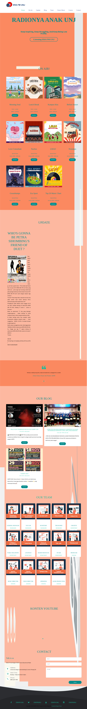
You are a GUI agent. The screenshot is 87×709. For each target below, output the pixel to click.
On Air (30, 10)
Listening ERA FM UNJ (43, 39)
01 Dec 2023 (59, 432)
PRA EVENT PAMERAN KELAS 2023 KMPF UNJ (24, 429)
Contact (78, 10)
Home (23, 10)
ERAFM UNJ (20, 702)
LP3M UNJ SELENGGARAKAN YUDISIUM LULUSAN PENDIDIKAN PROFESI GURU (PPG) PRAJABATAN (62, 430)
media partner (26, 431)
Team (52, 10)
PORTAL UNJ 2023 (65, 432)
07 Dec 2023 (22, 431)
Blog (45, 10)
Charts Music (61, 10)
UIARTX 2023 (24, 473)
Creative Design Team (57, 706)
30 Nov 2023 (21, 475)
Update (38, 10)
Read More (15, 115)
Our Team (44, 497)
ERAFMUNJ (37, 702)
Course (71, 10)
